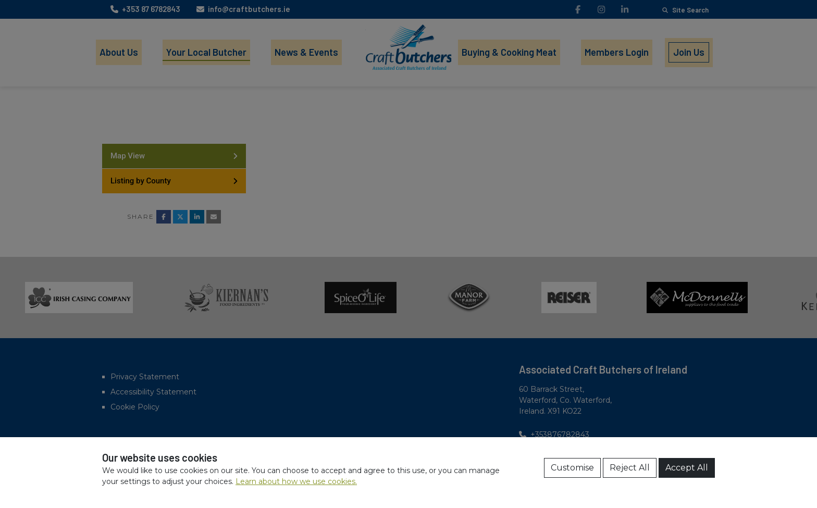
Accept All (686, 468)
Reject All (630, 468)
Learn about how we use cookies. (296, 481)
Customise (572, 468)
